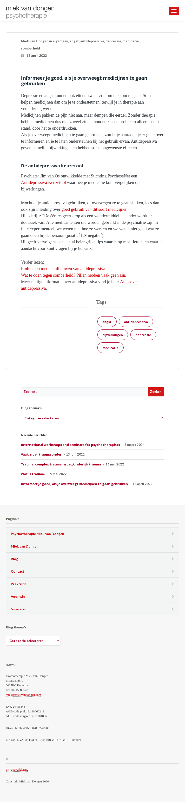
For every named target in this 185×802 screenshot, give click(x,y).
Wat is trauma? (33, 474)
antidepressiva (92, 41)
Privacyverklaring (17, 769)
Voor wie (18, 596)
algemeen (60, 41)
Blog (14, 559)
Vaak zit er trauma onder (41, 454)
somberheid (30, 48)
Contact (17, 571)
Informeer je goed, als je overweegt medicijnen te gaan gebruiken (74, 484)
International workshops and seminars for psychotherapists (70, 445)
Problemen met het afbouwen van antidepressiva (63, 268)
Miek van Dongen (24, 546)
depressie (113, 41)
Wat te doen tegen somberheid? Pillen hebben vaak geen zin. (73, 275)
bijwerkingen (112, 335)
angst (74, 41)
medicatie (131, 41)
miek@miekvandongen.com (23, 694)
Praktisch (18, 584)
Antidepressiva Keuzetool (43, 182)
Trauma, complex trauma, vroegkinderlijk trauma (61, 464)
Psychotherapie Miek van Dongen (37, 534)
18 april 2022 (34, 55)
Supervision (20, 609)
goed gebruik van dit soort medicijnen (94, 209)
